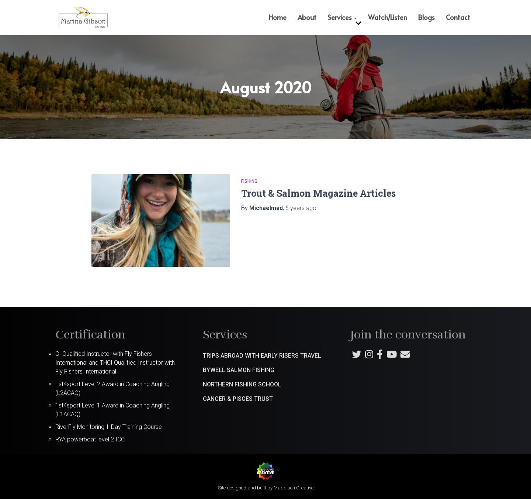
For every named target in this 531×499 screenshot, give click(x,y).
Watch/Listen (387, 17)
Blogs (426, 17)
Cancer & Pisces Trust (238, 398)
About (307, 17)
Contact (458, 17)
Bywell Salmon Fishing (238, 370)
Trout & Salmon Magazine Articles (318, 193)
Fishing (249, 181)
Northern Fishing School (242, 384)
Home (278, 17)
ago (300, 207)
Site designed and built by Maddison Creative (265, 488)
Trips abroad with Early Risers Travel (262, 355)
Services (342, 17)
